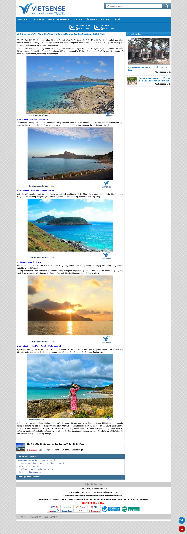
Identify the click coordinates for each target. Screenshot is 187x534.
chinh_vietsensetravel (76, 28)
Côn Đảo (20, 49)
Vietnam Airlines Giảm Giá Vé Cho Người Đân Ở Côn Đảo (41, 463)
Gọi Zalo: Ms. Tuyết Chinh (72, 27)
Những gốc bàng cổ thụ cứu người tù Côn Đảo (37, 460)
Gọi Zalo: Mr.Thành (97, 27)
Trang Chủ (48, 8)
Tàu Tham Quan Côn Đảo (28, 466)
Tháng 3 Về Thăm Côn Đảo (29, 472)
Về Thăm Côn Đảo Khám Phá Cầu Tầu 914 (35, 469)
